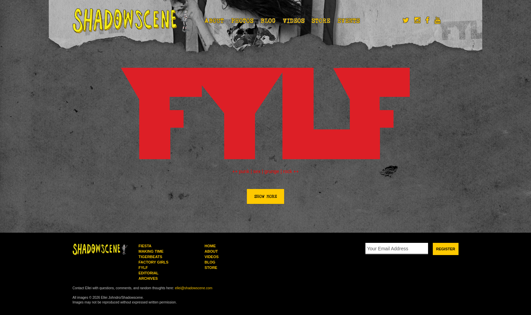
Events (348, 20)
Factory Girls (153, 262)
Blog (268, 20)
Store (321, 20)
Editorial (148, 273)
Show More (265, 196)
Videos (294, 20)
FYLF (143, 268)
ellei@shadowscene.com (193, 288)
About (214, 20)
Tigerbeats (150, 257)
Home (210, 246)
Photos (242, 20)
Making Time (151, 251)
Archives (148, 278)
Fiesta (145, 246)
